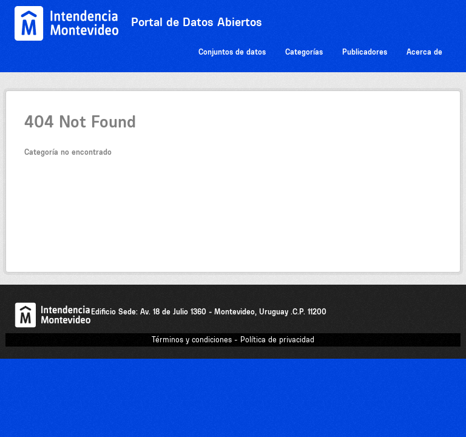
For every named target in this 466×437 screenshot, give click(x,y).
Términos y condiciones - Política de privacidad (233, 339)
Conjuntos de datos (232, 51)
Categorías (304, 51)
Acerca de (424, 51)
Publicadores (364, 51)
